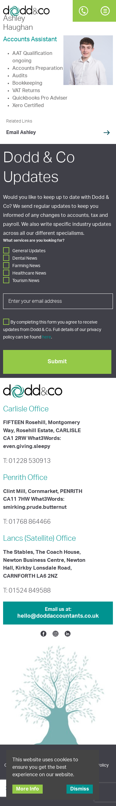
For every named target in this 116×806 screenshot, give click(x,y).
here (46, 337)
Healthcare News (29, 273)
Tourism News (25, 281)
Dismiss (79, 788)
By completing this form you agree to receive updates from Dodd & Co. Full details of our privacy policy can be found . (52, 329)
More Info (27, 788)
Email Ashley (21, 132)
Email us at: (58, 613)
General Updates (28, 251)
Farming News (26, 266)
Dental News (24, 258)
